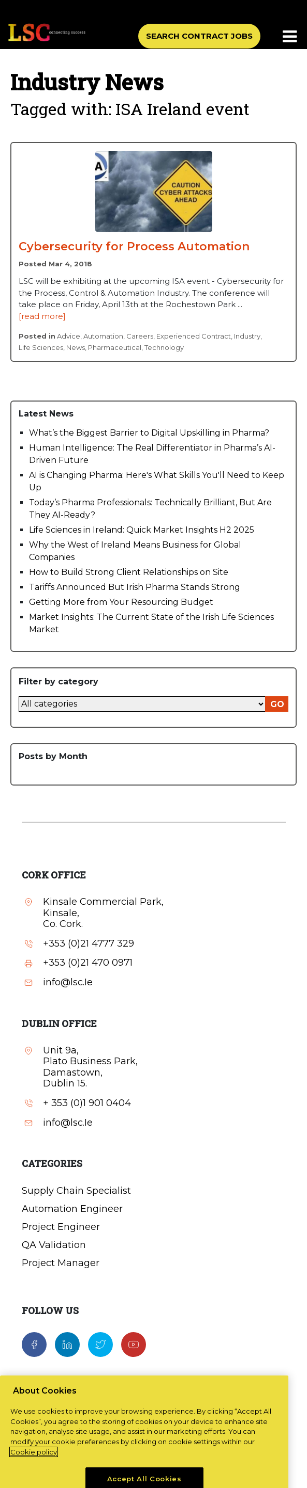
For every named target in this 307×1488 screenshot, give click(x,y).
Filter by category (58, 681)
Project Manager (60, 1263)
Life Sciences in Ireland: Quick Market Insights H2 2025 (141, 530)
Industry (247, 336)
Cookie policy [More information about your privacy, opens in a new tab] (33, 1468)
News (75, 347)
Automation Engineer (72, 1208)
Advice (68, 336)
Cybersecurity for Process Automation (134, 246)
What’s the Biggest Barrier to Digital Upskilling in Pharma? (149, 433)
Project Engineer (61, 1227)
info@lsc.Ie (68, 982)
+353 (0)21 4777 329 (88, 943)
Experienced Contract (193, 336)
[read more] (42, 316)
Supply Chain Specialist (76, 1190)
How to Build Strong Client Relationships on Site (128, 572)
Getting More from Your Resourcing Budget (121, 602)
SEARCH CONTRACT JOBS (199, 36)
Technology (164, 347)
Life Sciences (41, 347)
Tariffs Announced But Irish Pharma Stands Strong (134, 587)
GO (277, 704)
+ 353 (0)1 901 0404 (87, 1103)
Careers (139, 336)
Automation (103, 336)
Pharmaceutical (114, 347)
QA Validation (54, 1245)
